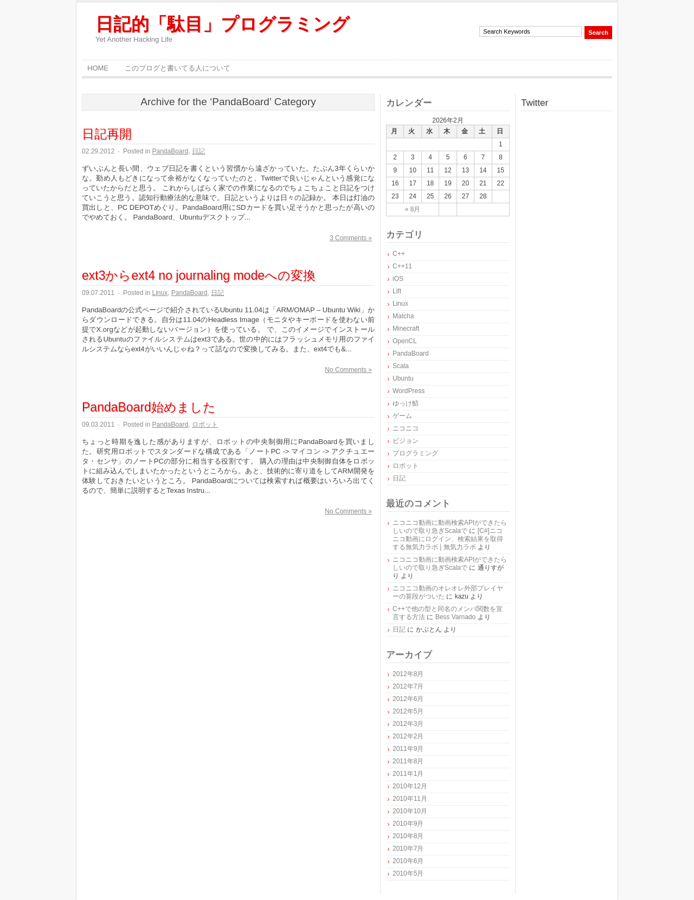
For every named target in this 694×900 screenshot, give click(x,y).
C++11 (402, 266)
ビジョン (406, 441)
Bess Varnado (455, 617)
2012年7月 (408, 686)
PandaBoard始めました (149, 407)
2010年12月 (410, 786)
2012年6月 (408, 699)
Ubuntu (403, 378)
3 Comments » (351, 238)
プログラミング (415, 453)
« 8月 (413, 209)
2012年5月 (408, 711)
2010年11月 (410, 798)
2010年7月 (408, 848)
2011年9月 (408, 749)
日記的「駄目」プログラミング (222, 24)
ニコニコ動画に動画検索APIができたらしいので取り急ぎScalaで (450, 527)
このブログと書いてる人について (177, 68)
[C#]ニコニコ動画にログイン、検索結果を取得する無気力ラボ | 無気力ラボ (448, 539)
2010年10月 (410, 811)
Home (97, 68)
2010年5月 (408, 873)
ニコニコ (406, 428)
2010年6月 (408, 861)
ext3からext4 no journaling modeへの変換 (199, 275)
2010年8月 (408, 836)
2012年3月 (408, 724)
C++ (399, 254)
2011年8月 (408, 761)
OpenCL (405, 341)
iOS (398, 278)
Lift (397, 291)
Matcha (403, 316)
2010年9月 (408, 823)
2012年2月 (408, 736)
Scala (401, 366)
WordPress (409, 391)
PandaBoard (170, 151)
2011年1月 (408, 773)
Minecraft (406, 328)
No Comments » (348, 370)
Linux (160, 293)
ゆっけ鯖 (406, 403)
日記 (198, 151)
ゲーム (402, 416)
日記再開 (107, 134)
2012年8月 (408, 674)
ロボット (205, 424)
